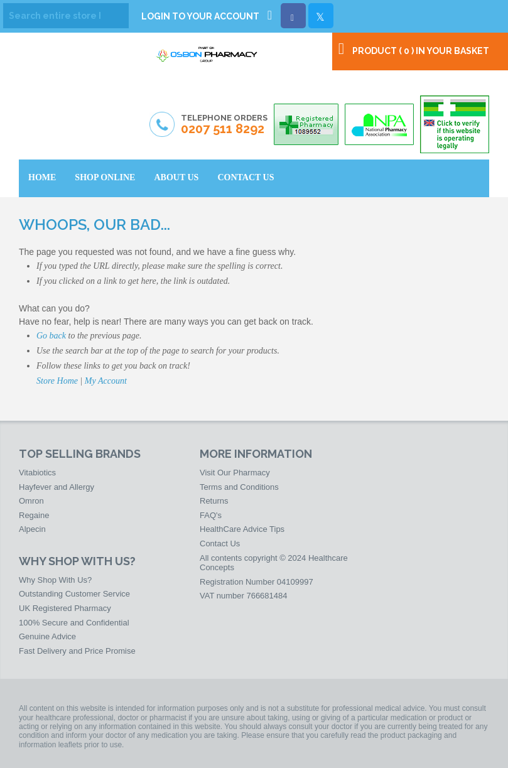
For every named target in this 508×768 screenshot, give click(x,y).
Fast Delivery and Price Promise (77, 651)
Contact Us (220, 543)
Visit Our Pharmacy (235, 472)
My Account (106, 381)
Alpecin (32, 529)
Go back (51, 335)
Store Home (57, 381)
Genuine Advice (47, 636)
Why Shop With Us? (55, 580)
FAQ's (211, 515)
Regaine (34, 515)
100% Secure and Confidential (74, 622)
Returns (214, 501)
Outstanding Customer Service (74, 593)
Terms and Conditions (239, 487)
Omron (31, 501)
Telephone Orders (224, 125)
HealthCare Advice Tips (242, 529)
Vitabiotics (37, 472)
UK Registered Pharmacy (65, 608)
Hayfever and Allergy (56, 487)
